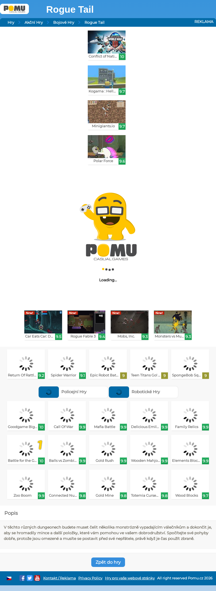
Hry (11, 22)
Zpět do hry (108, 562)
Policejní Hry (62, 391)
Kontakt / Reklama (59, 578)
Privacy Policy (90, 578)
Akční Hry (34, 22)
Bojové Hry (63, 22)
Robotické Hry (134, 391)
